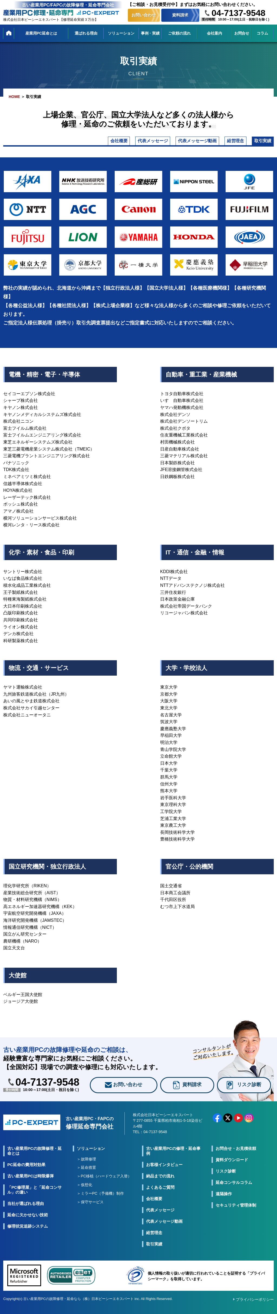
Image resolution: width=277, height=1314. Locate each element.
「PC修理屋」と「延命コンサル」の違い (34, 1196)
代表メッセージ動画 (153, 144)
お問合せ (241, 33)
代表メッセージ (88, 144)
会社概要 (36, 144)
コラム (262, 33)
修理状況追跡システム (27, 1232)
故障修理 (88, 1165)
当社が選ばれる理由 (25, 1209)
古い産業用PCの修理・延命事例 (173, 1157)
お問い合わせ (143, 15)
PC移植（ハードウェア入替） (106, 1182)
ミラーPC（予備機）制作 (102, 1199)
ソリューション (121, 33)
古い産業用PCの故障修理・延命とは (34, 1157)
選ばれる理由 (86, 33)
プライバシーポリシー (255, 1305)
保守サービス (92, 1208)
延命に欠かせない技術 (27, 1221)
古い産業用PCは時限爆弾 (30, 1182)
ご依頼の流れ (179, 33)
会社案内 (214, 33)
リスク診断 (226, 1177)
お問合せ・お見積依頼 (236, 1154)
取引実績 (254, 144)
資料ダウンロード (232, 1166)
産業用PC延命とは (41, 33)
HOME (14, 96)
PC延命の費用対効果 (26, 1171)
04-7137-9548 (238, 13)
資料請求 (180, 15)
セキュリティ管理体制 (236, 1211)
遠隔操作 (224, 1200)
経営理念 (211, 144)
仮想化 (86, 1191)
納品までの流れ (160, 1182)
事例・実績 (150, 33)
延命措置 (88, 1174)
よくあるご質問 (160, 1193)
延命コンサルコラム (234, 1188)
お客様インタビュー (164, 1171)
